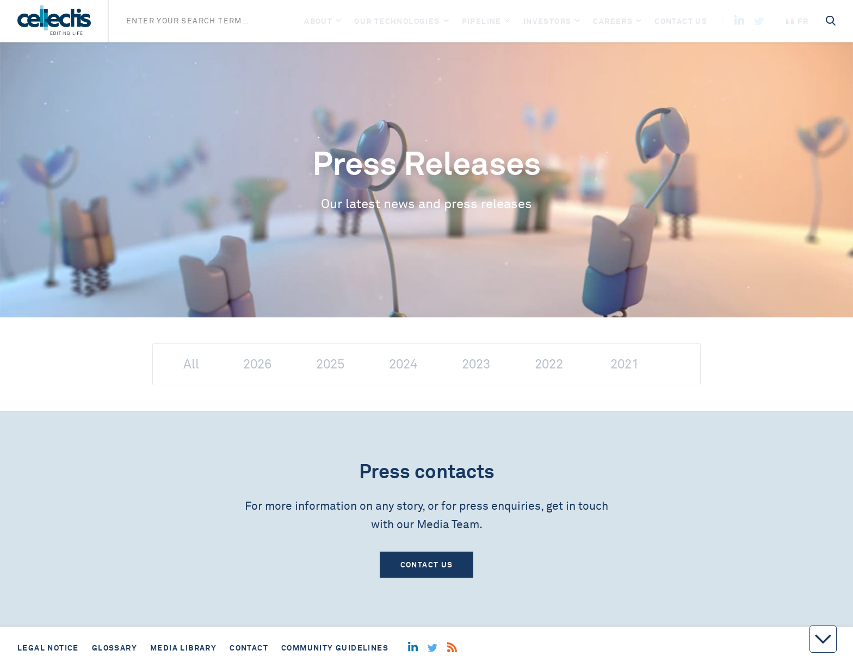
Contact (249, 648)
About (318, 21)
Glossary (114, 648)
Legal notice (48, 648)
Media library (183, 648)
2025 (330, 364)
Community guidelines (334, 648)
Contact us (680, 21)
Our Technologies (397, 21)
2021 (624, 364)
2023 (476, 364)
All (191, 364)
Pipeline (482, 21)
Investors (547, 21)
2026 (257, 364)
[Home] (54, 21)
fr (797, 21)
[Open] (338, 21)
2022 (549, 364)
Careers (613, 21)
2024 (403, 364)
